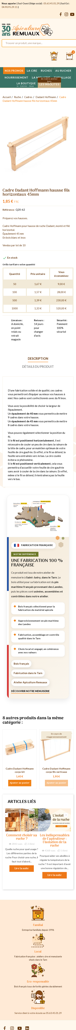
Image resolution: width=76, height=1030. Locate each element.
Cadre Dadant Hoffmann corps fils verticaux (56, 770)
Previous (6, 815)
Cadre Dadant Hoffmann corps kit (20, 770)
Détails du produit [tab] (38, 366)
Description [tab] (38, 358)
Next (66, 815)
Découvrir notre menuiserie (30, 691)
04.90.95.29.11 (9, 7)
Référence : (9, 209)
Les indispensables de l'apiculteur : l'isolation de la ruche (55, 841)
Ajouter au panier (20, 783)
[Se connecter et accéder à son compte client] (54, 56)
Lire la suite (22, 869)
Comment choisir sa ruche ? (21, 837)
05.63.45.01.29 (51, 3)
